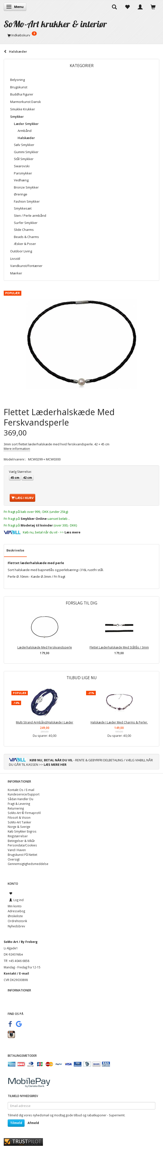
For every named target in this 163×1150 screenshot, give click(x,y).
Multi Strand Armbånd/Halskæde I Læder (44, 722)
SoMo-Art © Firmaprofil (24, 813)
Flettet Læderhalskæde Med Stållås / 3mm (119, 647)
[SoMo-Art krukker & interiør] (55, 23)
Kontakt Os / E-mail (21, 790)
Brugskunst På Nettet (22, 855)
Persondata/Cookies (22, 845)
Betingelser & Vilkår (21, 841)
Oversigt (14, 859)
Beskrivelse (15, 550)
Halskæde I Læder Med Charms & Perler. (119, 722)
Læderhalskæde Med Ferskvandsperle (44, 647)
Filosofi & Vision (19, 817)
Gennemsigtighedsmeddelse (28, 864)
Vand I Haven (17, 850)
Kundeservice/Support (23, 794)
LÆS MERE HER (55, 764)
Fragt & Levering (19, 804)
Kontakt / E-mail (16, 973)
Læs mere (72, 532)
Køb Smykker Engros (22, 831)
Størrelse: (20, 471)
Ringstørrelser (18, 836)
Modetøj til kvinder (37, 525)
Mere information (17, 448)
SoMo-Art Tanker (19, 822)
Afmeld (33, 1123)
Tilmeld (16, 1123)
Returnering (16, 808)
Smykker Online (34, 518)
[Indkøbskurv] (81, 35)
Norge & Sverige (19, 827)
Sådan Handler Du (20, 799)
